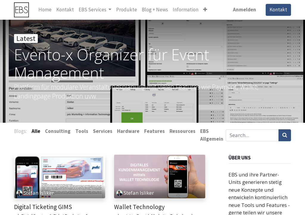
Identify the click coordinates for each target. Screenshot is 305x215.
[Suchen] (284, 135)
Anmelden (244, 9)
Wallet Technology (139, 207)
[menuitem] (45, 10)
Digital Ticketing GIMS (43, 207)
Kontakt (278, 9)
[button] (205, 10)
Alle (36, 131)
